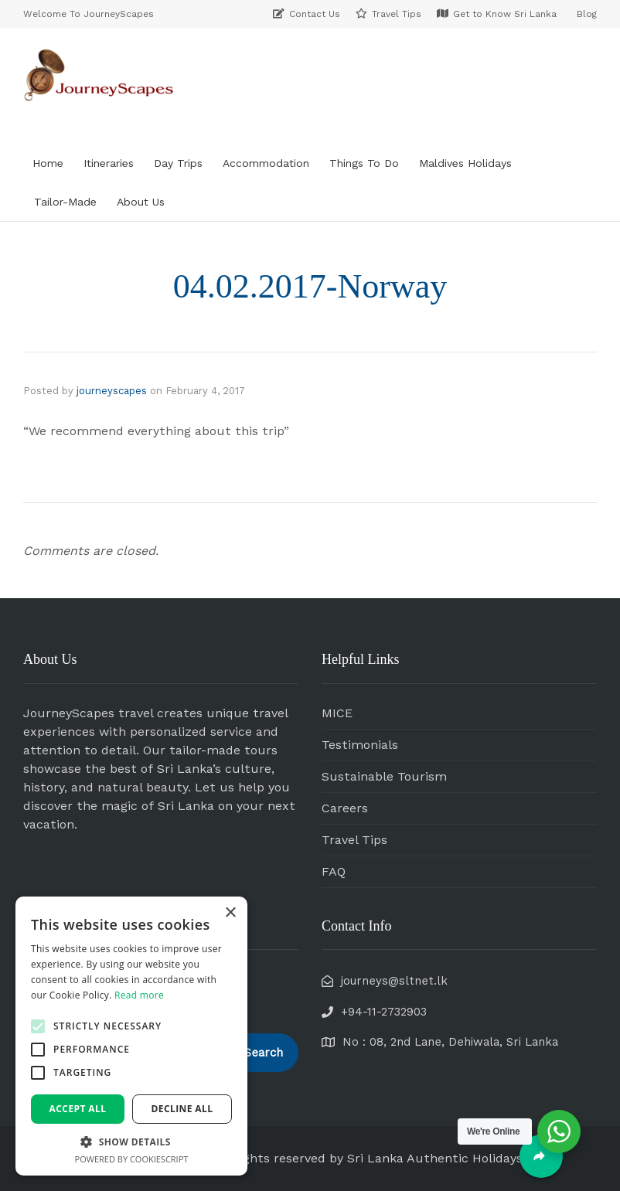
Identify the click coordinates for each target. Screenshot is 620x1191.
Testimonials (360, 744)
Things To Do (364, 163)
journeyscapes (112, 390)
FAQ (334, 871)
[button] (37, 1026)
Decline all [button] (182, 1108)
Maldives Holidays (465, 163)
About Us (141, 202)
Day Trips (178, 163)
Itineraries (108, 163)
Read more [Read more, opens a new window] (139, 995)
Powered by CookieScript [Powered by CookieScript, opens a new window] (132, 1159)
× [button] (230, 913)
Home (47, 163)
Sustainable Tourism (384, 776)
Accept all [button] (78, 1108)
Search (263, 1053)
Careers (345, 808)
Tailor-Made (65, 202)
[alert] (131, 1036)
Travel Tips (354, 839)
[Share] (541, 1156)
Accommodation (266, 163)
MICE (337, 713)
